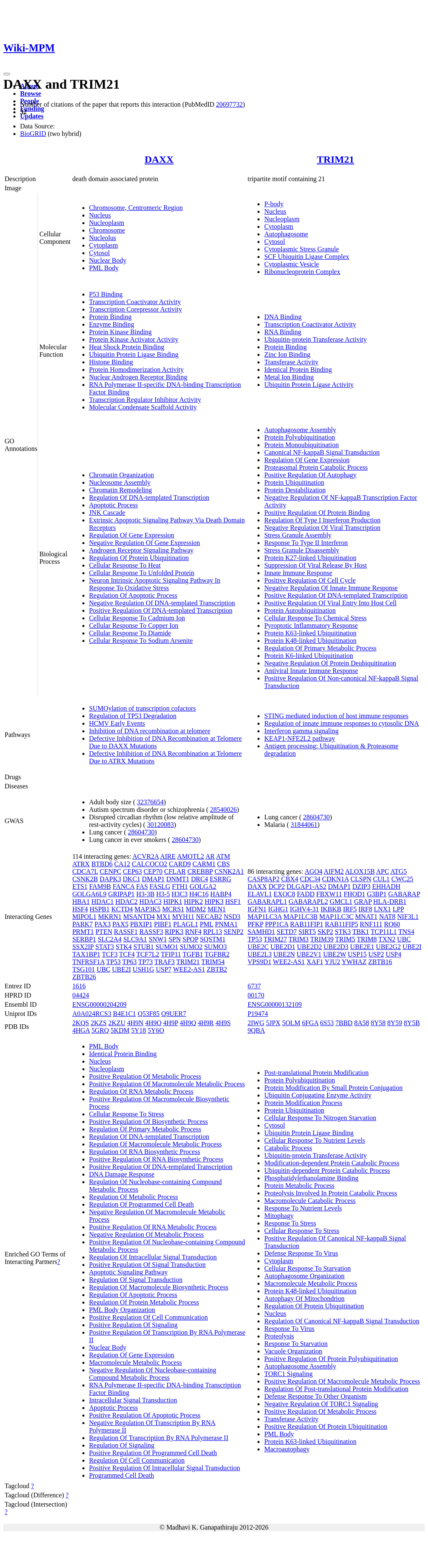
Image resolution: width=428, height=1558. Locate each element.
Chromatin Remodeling (120, 490)
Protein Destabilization (295, 490)
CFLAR (175, 871)
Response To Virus (289, 1328)
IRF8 (365, 909)
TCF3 (109, 954)
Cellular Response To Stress (126, 1114)
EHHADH (386, 886)
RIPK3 (174, 931)
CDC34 (310, 879)
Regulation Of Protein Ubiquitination (139, 557)
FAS (142, 886)
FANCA (124, 886)
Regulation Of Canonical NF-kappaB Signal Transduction (341, 1321)
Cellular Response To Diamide (130, 633)
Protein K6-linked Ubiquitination (308, 655)
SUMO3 (215, 946)
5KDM (119, 1030)
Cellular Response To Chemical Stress (315, 618)
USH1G (143, 969)
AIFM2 (334, 871)
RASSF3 (151, 931)
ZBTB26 (84, 976)
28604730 (141, 832)
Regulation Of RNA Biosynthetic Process (144, 1151)
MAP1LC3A (264, 916)
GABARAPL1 (267, 901)
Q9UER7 (173, 1013)
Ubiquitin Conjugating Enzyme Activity (317, 1095)
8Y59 (395, 1022)
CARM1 (203, 863)
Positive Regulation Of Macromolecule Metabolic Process (167, 1083)
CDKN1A (335, 879)
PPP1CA (276, 924)
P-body (273, 203)
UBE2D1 (283, 946)
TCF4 (127, 954)
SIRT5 (307, 931)
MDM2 (196, 909)
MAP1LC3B (300, 916)
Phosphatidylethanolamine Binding (311, 1178)
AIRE (168, 856)
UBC (103, 969)
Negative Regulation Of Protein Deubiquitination (330, 663)
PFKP (255, 924)
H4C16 (199, 894)
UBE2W (334, 954)
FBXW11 (329, 894)
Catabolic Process (288, 1147)
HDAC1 (103, 901)
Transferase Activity (291, 362)
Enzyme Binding (111, 324)
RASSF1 (126, 931)
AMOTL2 (190, 856)
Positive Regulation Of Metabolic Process (145, 1076)
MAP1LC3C (336, 916)
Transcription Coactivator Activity (135, 301)
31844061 (303, 824)
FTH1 (180, 886)
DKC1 (131, 879)
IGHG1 (278, 909)
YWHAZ (354, 961)
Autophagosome (286, 234)
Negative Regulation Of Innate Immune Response (330, 587)
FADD (305, 894)
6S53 (327, 1022)
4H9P (170, 1022)
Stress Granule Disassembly (301, 550)
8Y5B (412, 1022)
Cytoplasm (103, 245)
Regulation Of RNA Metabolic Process (141, 1091)
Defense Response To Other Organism (315, 1396)
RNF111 (371, 924)
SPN (174, 939)
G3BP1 (377, 894)
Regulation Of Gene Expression (131, 535)
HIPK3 (213, 901)
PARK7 (82, 924)
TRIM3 (298, 939)
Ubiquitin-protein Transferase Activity (315, 339)
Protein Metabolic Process (299, 1185)
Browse (30, 93)
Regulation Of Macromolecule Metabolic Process (155, 1144)
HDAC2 (126, 901)
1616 (79, 986)
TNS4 (406, 931)
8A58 (361, 1022)
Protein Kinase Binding (120, 331)
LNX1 (382, 909)
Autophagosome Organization (304, 1275)
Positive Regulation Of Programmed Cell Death (153, 1452)
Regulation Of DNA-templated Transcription (149, 497)
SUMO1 (166, 946)
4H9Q (188, 1022)
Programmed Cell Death (121, 1475)
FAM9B (100, 886)
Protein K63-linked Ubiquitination (310, 633)
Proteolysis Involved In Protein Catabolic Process (330, 1193)
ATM (223, 856)
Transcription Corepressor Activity (135, 309)
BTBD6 (102, 863)
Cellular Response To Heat (124, 565)
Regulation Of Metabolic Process (133, 1196)
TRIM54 (213, 961)
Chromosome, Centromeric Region (136, 207)
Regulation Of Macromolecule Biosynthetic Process (158, 1287)
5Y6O (156, 1030)
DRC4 (199, 879)
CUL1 (381, 879)
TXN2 (386, 939)
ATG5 (398, 871)
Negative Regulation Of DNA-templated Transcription (162, 602)
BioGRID (33, 133)
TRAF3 (164, 961)
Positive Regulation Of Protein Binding (316, 512)
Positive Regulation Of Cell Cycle (310, 580)
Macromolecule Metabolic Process (135, 1362)
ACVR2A (145, 856)
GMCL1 (341, 901)
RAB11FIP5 (341, 924)
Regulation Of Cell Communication (137, 1460)
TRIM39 (322, 939)
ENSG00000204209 (99, 1004)
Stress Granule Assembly (297, 535)
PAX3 (102, 924)
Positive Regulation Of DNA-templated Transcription (160, 610)
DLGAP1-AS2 (306, 886)
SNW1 (158, 939)
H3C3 (180, 894)
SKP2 (325, 931)
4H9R (206, 1022)
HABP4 (221, 894)
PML (206, 924)
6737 (254, 986)
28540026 (223, 809)
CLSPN (361, 879)
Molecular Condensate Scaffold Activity (143, 407)
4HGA (81, 1030)
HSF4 (80, 909)
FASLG (160, 886)
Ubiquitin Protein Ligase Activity (309, 384)
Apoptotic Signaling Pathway (128, 1272)
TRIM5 (345, 939)
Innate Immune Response (298, 572)
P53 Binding (105, 294)
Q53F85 (148, 1013)
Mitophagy (278, 1215)
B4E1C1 (124, 1013)
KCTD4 (122, 909)
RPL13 (212, 931)
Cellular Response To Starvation (307, 1268)
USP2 (376, 954)
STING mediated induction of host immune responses (336, 715)
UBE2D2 (309, 946)
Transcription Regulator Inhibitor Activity (145, 399)
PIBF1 (163, 924)
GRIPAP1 (121, 894)
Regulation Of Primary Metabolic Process (320, 648)
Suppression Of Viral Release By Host (315, 565)
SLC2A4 (110, 939)
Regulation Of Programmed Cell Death (141, 1204)
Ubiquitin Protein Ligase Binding (133, 354)
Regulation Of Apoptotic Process (133, 595)
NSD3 (232, 916)
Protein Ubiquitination (294, 482)
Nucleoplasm (106, 222)
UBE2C (258, 946)
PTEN (103, 931)
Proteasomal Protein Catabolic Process (316, 467)
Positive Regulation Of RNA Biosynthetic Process (156, 1159)
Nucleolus (102, 237)
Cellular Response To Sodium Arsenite (141, 640)
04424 (80, 995)
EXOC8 (285, 894)
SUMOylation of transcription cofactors (142, 708)
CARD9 (180, 863)
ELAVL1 (259, 894)
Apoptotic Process (113, 505)
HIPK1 (172, 901)
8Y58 (378, 1022)
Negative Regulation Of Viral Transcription (322, 527)
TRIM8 (367, 939)
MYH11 (183, 916)
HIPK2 (193, 901)
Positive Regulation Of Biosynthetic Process (148, 1121)
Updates (31, 116)
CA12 (122, 863)
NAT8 (387, 916)
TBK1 (360, 931)
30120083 (160, 824)
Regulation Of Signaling (121, 1445)
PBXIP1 (141, 924)
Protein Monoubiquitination (301, 444)
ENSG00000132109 (274, 1004)
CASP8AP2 (263, 879)
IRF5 (350, 909)
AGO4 (314, 871)
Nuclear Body (107, 260)
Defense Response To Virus (301, 1253)
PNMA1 (226, 924)
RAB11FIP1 (306, 924)
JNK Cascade (107, 512)
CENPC (111, 871)
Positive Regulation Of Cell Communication (148, 1317)
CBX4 (289, 879)
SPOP (191, 939)
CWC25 (402, 879)
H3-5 (163, 894)
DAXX (159, 159)
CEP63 (132, 871)
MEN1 (217, 909)
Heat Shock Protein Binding (126, 346)
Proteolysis (279, 1336)
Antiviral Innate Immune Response (311, 670)
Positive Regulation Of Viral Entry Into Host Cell (330, 602)
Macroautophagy (286, 1449)
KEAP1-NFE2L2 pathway (299, 738)
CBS (223, 863)
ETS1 (79, 886)
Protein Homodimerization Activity (136, 369)
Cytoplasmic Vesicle (291, 264)
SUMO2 (191, 946)
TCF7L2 (147, 954)
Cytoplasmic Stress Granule (301, 249)
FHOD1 (354, 894)
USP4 (393, 954)
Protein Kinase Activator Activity (133, 339)
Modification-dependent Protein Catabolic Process (331, 1163)
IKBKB (331, 909)
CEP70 (152, 871)
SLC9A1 (135, 939)
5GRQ (100, 1030)
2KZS (99, 1022)
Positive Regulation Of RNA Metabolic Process (153, 1227)
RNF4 (193, 931)
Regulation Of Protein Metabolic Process (144, 1302)
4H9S (222, 1022)
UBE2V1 (309, 954)
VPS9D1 (259, 961)
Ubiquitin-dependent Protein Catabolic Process (327, 1170)
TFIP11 (171, 954)
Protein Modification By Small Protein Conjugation (333, 1087)
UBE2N (284, 954)
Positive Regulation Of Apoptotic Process (145, 1415)
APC (382, 871)
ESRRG (221, 879)
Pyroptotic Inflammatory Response (311, 625)
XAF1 (314, 961)
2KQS (80, 1022)
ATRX (81, 863)
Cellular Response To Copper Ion (133, 625)
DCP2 (276, 886)
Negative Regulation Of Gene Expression (144, 542)
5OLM (291, 1022)
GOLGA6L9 (89, 894)
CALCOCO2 (149, 863)
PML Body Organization (122, 1309)
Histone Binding (111, 362)
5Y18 (138, 1030)
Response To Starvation (295, 1343)
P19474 (257, 1013)
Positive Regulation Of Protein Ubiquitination (325, 1426)
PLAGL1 (185, 924)
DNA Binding (282, 316)
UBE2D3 (336, 946)
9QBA (256, 1030)
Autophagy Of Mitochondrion (304, 1298)
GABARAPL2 (308, 901)
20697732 (229, 104)
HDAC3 (150, 901)
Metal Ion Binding (288, 377)
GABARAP (404, 894)
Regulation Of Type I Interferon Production (322, 520)
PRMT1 (83, 931)
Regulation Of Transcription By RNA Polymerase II (158, 1437)
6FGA (310, 1022)
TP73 (145, 961)
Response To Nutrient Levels (303, 1208)
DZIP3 (361, 886)
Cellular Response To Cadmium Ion (137, 618)
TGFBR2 (216, 954)
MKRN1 (110, 916)
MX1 (163, 916)
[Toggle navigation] (6, 74)
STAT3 (104, 946)
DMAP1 (153, 879)
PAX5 (120, 924)
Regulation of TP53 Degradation (132, 715)
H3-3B (145, 894)
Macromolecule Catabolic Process (310, 1200)
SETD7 (287, 931)
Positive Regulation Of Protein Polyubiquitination (331, 1358)
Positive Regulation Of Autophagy (310, 474)
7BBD (343, 1022)
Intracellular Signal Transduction (133, 1400)
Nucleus (100, 215)
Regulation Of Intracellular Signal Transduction (153, 1257)
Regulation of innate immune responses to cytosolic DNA (341, 723)
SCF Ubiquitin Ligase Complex (306, 256)
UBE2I (121, 969)
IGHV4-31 (304, 909)
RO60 (392, 924)
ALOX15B (360, 871)
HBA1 (81, 901)
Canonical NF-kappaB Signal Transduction (322, 452)
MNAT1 (366, 916)
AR (209, 856)
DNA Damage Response (121, 1174)
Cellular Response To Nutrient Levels (314, 1140)
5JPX (273, 1022)
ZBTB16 (380, 961)
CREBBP (200, 871)
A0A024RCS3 (91, 1013)
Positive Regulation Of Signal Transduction (147, 1264)
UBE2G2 (388, 946)
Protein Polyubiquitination (299, 437)
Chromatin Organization (121, 474)
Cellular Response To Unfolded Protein (141, 572)
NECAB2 (209, 916)
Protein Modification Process (303, 1102)
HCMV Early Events (117, 723)
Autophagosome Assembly (300, 429)
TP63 (129, 961)
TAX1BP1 (86, 954)
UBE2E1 (362, 946)
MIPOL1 (84, 916)
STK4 (124, 946)
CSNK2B (85, 879)
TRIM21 (335, 159)
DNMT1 (177, 879)
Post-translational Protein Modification (316, 1072)
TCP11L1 (384, 931)
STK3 (343, 931)
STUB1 (143, 946)
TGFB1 (193, 954)
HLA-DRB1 (389, 901)
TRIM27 (275, 939)
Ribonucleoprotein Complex (302, 271)
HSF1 (233, 901)
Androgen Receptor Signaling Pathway (141, 550)
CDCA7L (85, 871)
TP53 (113, 961)
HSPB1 (99, 909)
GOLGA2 (203, 886)
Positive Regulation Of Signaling (133, 1324)
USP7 (163, 969)
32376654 (150, 802)
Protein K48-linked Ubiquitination (310, 640)
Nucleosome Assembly (119, 482)
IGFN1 (256, 909)
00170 (255, 995)
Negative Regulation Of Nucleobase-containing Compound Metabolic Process (152, 1373)
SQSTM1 (212, 939)
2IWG (255, 1022)
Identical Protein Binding (298, 369)
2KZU (116, 1022)
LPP (398, 909)
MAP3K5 (147, 909)
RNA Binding (282, 331)
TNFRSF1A (88, 961)
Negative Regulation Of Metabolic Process (146, 1234)
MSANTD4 (139, 916)
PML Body (104, 267)
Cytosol (99, 252)
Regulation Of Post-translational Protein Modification (336, 1388)
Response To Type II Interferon (306, 542)
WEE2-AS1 (189, 969)
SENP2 (233, 931)
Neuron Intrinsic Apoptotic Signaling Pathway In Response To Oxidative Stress (154, 584)
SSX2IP (83, 946)
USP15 (357, 954)
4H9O (153, 1022)
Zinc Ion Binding (287, 354)
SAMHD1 (261, 931)
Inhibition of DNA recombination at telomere (149, 730)
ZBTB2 (216, 969)
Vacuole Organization (293, 1351)
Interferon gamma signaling (301, 730)
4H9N (135, 1022)
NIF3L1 (408, 916)
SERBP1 (84, 939)
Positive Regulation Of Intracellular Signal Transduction (164, 1467)
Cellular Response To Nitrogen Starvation (320, 1117)
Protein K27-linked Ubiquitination (310, 557)
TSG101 (83, 969)
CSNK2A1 (229, 871)
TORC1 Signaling (288, 1373)
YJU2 (332, 961)
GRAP (363, 901)
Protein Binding (110, 316)
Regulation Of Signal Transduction (136, 1279)
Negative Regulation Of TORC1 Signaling (321, 1403)
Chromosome (107, 230)
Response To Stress (290, 1223)
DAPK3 (110, 879)
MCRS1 (173, 909)
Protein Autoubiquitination (300, 610)
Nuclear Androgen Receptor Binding (138, 377)
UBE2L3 (259, 954)
